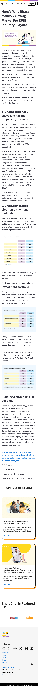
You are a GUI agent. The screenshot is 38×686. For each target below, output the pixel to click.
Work (4, 655)
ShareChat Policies (8, 667)
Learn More (7, 535)
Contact (4, 662)
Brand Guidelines (7, 675)
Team (4, 657)
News (4, 660)
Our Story (5, 652)
